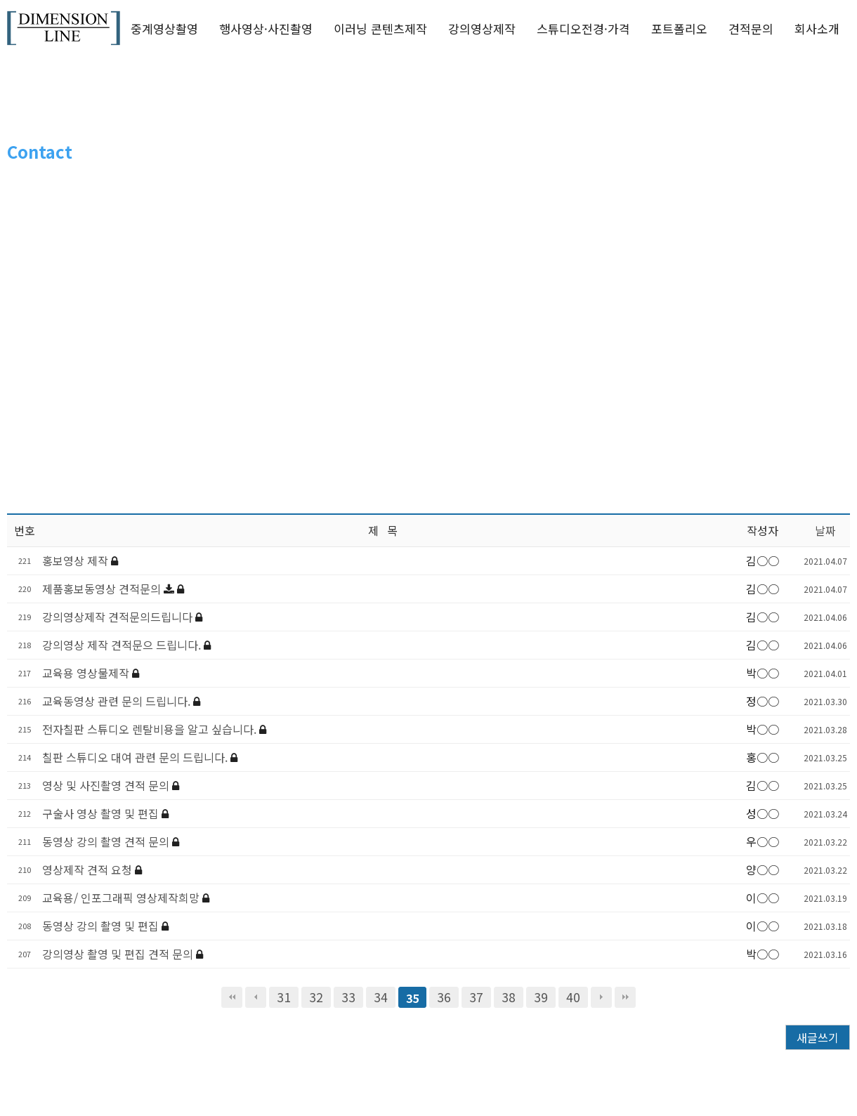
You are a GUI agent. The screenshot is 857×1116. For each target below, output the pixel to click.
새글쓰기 (818, 1037)
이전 (255, 997)
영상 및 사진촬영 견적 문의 (107, 785)
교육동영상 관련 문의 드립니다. (117, 700)
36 (444, 997)
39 (541, 997)
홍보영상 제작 (76, 560)
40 (573, 997)
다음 (601, 997)
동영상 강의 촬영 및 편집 (102, 925)
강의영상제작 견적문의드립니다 (118, 616)
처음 (231, 997)
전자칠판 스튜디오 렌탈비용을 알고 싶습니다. (150, 729)
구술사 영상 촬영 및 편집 (102, 813)
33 (348, 997)
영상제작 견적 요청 (88, 869)
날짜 (825, 530)
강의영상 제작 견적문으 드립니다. (123, 644)
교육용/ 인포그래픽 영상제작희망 (122, 897)
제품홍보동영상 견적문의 (103, 588)
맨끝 (625, 997)
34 (381, 997)
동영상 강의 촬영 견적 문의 (107, 841)
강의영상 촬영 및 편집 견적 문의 (119, 953)
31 (284, 997)
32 (316, 997)
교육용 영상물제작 (87, 672)
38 (509, 997)
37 (476, 997)
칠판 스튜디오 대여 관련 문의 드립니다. (136, 757)
